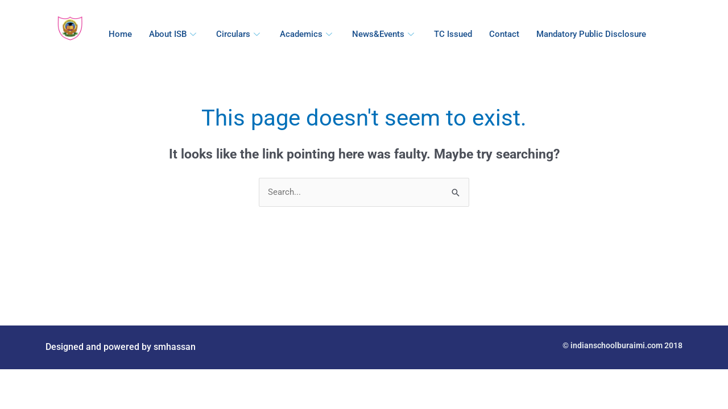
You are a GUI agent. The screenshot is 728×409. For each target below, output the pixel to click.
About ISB (174, 34)
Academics (307, 34)
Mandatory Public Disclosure (591, 34)
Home (120, 34)
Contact (504, 34)
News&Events (384, 34)
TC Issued (453, 34)
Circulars (239, 34)
